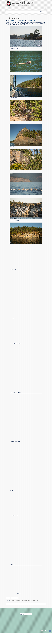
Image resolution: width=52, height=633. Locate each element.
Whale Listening (31, 11)
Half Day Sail (28, 20)
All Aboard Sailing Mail (45, 8)
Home (10, 11)
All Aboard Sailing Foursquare (43, 8)
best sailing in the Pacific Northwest (15, 600)
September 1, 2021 (21, 20)
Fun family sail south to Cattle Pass (13, 604)
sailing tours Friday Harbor (26, 600)
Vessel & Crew (24, 11)
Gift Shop (41, 11)
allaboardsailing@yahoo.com (12, 20)
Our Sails (13, 11)
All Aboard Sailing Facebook (42, 8)
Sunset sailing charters (34, 600)
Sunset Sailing (32, 20)
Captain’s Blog (18, 11)
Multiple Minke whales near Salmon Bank (38, 604)
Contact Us (37, 11)
